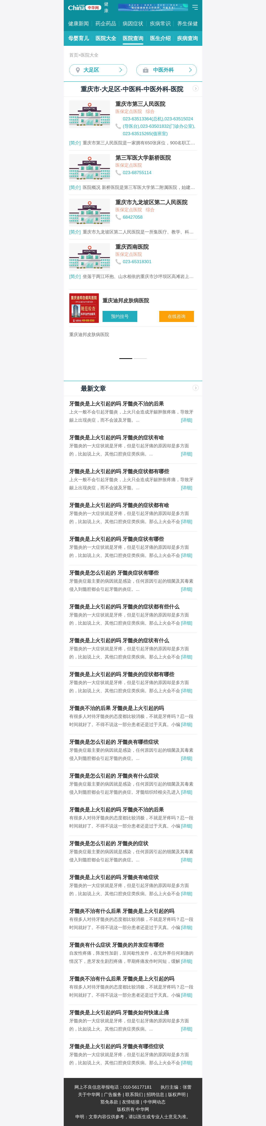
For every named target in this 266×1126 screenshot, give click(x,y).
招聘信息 (155, 1094)
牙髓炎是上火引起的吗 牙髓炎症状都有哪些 (119, 471)
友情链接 (131, 1101)
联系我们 (134, 1094)
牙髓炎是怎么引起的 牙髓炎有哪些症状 (114, 742)
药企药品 (106, 23)
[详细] (186, 420)
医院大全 (106, 38)
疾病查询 (187, 38)
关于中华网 (89, 1094)
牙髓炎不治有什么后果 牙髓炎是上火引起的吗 (121, 911)
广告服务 (113, 1094)
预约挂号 (120, 316)
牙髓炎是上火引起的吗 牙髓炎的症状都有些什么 (124, 607)
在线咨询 (176, 316)
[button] (125, 358)
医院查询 (133, 38)
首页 (73, 54)
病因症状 (133, 23)
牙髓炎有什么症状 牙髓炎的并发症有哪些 (116, 945)
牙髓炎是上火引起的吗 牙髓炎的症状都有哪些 (121, 674)
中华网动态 (154, 1101)
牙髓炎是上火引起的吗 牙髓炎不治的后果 (116, 404)
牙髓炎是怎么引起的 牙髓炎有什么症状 (114, 776)
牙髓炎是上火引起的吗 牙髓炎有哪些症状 (116, 1046)
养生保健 (187, 23)
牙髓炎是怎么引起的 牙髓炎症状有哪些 (114, 573)
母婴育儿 (78, 38)
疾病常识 (160, 23)
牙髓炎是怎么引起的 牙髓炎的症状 (108, 843)
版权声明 (177, 1094)
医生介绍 (160, 38)
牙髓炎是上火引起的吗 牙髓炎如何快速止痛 (119, 1012)
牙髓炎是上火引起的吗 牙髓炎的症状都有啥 (119, 505)
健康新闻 (78, 23)
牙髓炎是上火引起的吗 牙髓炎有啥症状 (114, 877)
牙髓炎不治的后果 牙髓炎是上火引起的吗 (116, 708)
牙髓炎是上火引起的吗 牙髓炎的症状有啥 (116, 437)
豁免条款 (109, 1101)
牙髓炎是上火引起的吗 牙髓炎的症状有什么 (119, 640)
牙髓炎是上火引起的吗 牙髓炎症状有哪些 (116, 539)
